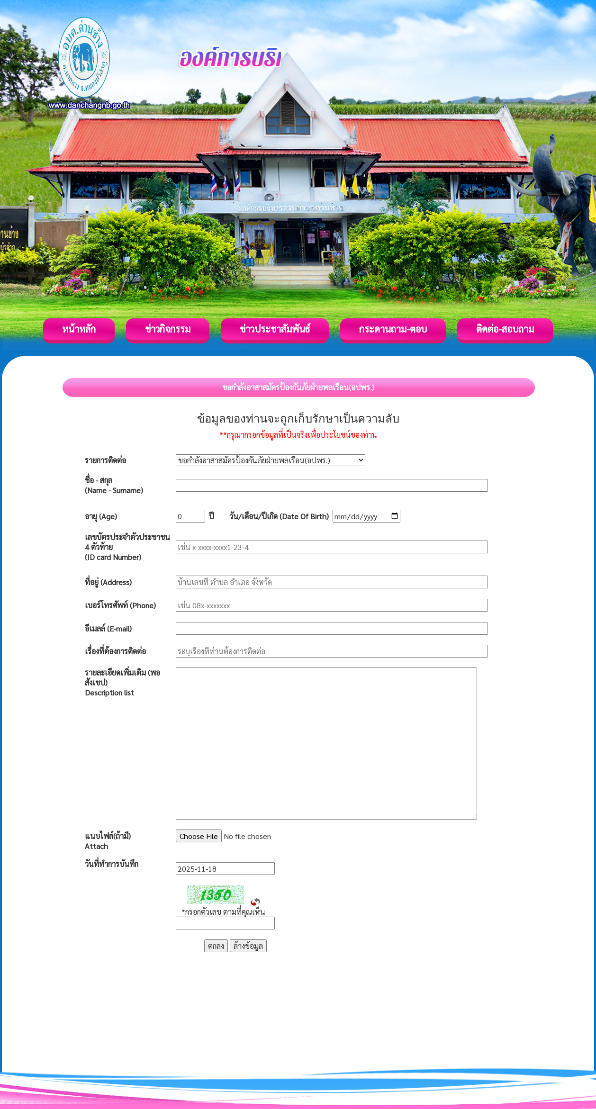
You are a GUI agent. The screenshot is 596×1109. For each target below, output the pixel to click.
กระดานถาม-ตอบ (393, 329)
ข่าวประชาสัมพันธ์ (275, 329)
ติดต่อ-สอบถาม (505, 329)
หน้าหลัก (79, 329)
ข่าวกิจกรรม (167, 329)
